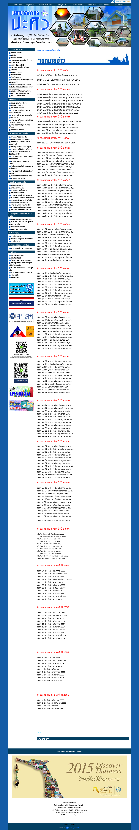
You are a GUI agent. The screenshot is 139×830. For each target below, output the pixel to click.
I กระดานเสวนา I (104, 4)
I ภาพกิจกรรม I (91, 4)
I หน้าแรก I (18, 4)
